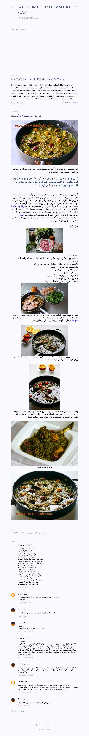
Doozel (21, 609)
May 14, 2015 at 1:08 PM (26, 603)
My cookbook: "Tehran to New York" (38, 79)
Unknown (22, 682)
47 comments (21, 103)
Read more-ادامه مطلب (70, 102)
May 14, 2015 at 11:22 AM (26, 587)
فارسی (35, 18)
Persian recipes (21, 533)
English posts (25, 18)
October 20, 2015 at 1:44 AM (27, 692)
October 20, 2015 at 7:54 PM (27, 706)
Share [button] (13, 103)
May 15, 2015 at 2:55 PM (25, 657)
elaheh (21, 594)
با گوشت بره (34, 533)
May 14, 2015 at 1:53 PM (25, 631)
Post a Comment (17, 711)
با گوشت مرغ (42, 533)
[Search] (76, 6)
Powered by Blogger (44, 725)
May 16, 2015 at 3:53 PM (26, 675)
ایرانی (28, 533)
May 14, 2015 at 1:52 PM (25, 616)
